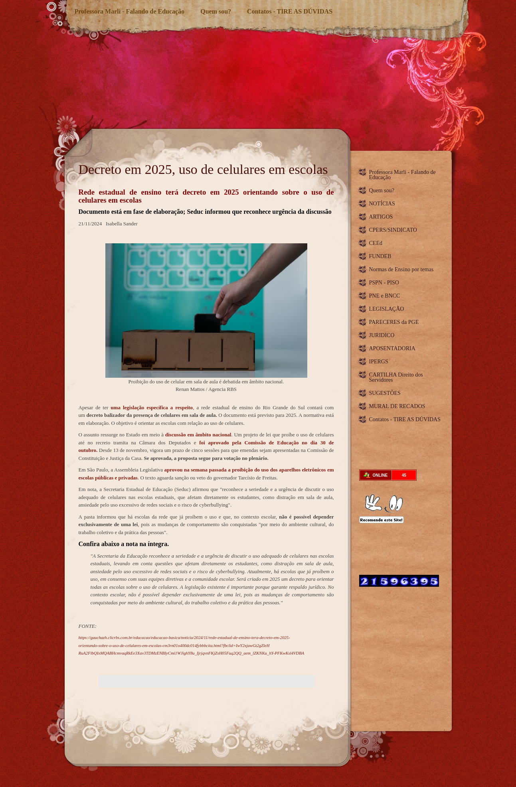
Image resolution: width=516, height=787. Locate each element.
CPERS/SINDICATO (393, 230)
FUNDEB (380, 256)
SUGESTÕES (385, 393)
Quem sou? (215, 11)
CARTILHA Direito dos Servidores (396, 377)
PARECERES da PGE (394, 322)
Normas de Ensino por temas (401, 269)
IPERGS (378, 362)
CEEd (375, 243)
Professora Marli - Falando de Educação (130, 11)
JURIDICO (382, 335)
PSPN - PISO (384, 283)
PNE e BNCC (384, 296)
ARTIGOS (381, 217)
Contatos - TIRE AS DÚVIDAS (289, 11)
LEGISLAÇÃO (386, 309)
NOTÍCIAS (382, 204)
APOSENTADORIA (392, 348)
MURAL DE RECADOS (397, 406)
